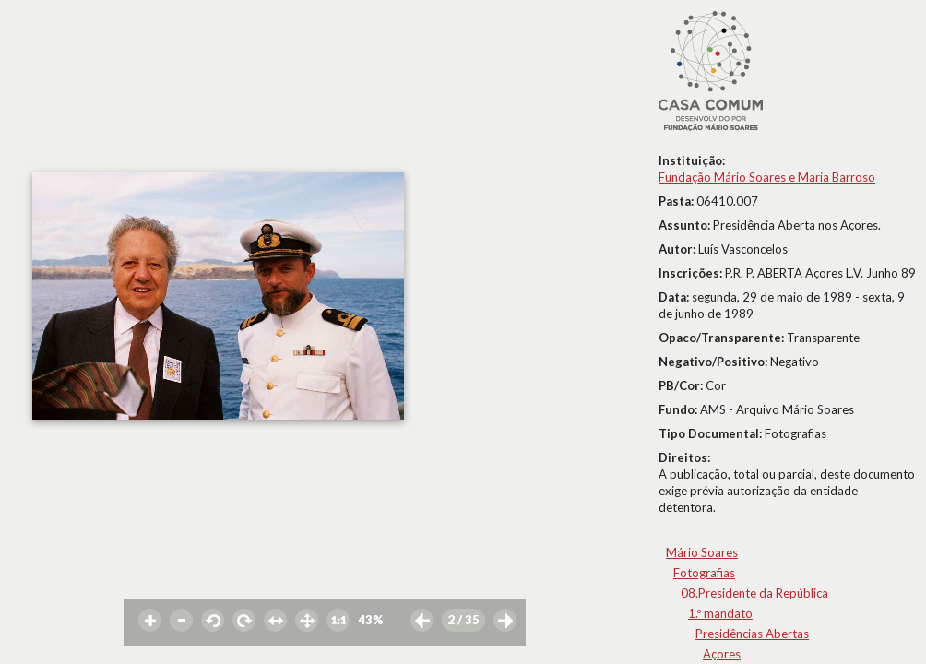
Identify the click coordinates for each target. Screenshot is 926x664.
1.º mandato (720, 613)
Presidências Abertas (752, 633)
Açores (722, 653)
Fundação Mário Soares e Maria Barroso (767, 177)
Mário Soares (702, 552)
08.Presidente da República (754, 593)
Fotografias (704, 572)
